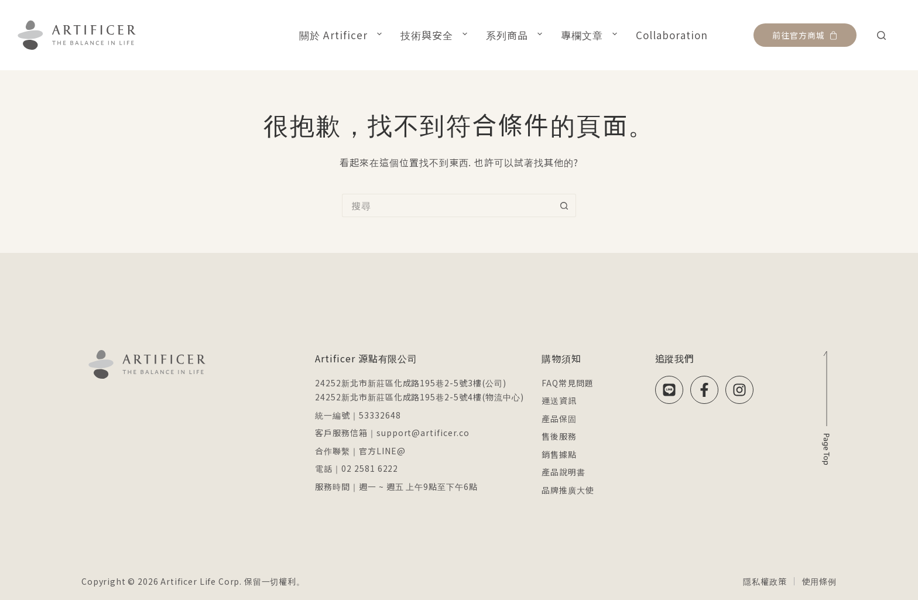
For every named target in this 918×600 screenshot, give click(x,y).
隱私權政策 (764, 581)
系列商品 (516, 34)
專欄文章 (591, 34)
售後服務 (559, 436)
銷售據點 (559, 454)
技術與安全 (436, 34)
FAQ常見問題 (568, 383)
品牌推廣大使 (568, 490)
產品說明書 (563, 472)
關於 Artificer (342, 34)
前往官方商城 (805, 35)
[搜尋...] (447, 205)
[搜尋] (881, 35)
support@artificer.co (423, 432)
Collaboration (672, 35)
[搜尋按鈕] (564, 205)
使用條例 (819, 581)
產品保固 (559, 418)
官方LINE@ (382, 451)
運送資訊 (559, 400)
